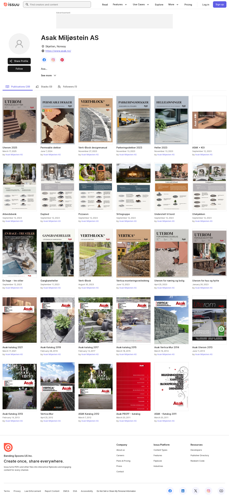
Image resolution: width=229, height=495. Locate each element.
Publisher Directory (200, 452)
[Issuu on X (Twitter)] (196, 487)
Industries (158, 462)
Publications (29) (17, 83)
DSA (75, 487)
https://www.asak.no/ (58, 50)
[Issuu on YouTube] (221, 487)
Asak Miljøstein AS (14, 151)
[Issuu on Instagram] (208, 487)
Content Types (160, 446)
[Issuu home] (11, 4)
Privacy (17, 487)
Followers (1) (67, 83)
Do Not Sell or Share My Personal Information (116, 487)
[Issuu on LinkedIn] (183, 487)
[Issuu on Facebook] (170, 487)
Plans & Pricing (123, 457)
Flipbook (158, 457)
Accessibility (87, 487)
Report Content (52, 487)
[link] (105, 4)
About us (120, 446)
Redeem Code (197, 457)
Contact (120, 468)
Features (158, 452)
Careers (120, 452)
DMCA (66, 487)
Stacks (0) (43, 83)
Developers (196, 446)
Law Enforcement (33, 487)
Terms (7, 487)
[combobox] (60, 4)
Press (119, 462)
